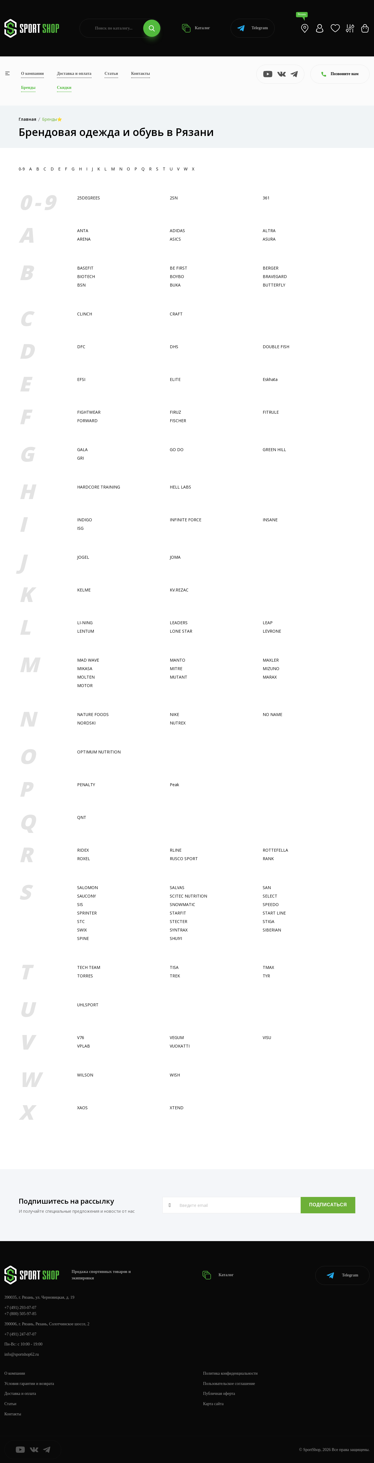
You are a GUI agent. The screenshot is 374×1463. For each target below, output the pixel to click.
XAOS (82, 1107)
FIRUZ (175, 412)
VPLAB (83, 1046)
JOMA (175, 557)
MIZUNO (271, 668)
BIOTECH (86, 276)
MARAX (270, 677)
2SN (174, 198)
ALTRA (269, 230)
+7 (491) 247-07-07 (20, 1333)
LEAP (268, 622)
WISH (175, 1075)
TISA (174, 967)
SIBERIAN (272, 930)
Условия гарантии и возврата (29, 1383)
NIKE (174, 714)
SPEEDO (271, 904)
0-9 (22, 169)
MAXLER (271, 660)
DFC (81, 346)
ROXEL (83, 858)
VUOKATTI (180, 1046)
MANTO (177, 660)
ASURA (269, 239)
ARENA (84, 239)
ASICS (175, 239)
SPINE (83, 938)
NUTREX (178, 723)
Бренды (28, 87)
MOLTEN (86, 677)
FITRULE (271, 412)
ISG (80, 528)
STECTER (178, 921)
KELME (84, 590)
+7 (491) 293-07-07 (20, 1307)
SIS (80, 904)
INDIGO (84, 519)
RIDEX (83, 850)
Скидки (64, 87)
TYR (266, 976)
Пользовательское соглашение (229, 1383)
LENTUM (85, 631)
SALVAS (177, 887)
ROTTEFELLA (275, 850)
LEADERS (179, 622)
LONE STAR (181, 631)
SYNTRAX (179, 930)
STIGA (268, 921)
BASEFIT (85, 268)
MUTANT (179, 677)
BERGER (270, 268)
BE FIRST (178, 268)
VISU (267, 1037)
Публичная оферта (219, 1393)
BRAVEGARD (275, 276)
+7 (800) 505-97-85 (20, 1313)
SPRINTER (87, 913)
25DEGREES (88, 198)
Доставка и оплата (74, 73)
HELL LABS (180, 487)
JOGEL (83, 557)
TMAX (268, 967)
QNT (81, 817)
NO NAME (272, 714)
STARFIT (178, 913)
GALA (82, 449)
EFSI (81, 379)
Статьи (111, 73)
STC (81, 921)
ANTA (82, 230)
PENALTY (86, 784)
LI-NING (85, 622)
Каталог (196, 28)
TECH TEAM (88, 967)
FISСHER (178, 420)
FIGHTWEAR (89, 412)
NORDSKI (86, 723)
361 (266, 198)
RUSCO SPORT (184, 858)
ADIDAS (177, 230)
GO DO (176, 449)
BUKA (175, 285)
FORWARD (87, 420)
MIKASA (84, 668)
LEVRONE (272, 631)
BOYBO (177, 276)
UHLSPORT (88, 1004)
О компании (32, 73)
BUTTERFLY (274, 285)
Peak (174, 784)
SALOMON (87, 887)
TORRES (85, 976)
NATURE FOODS (93, 714)
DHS (174, 346)
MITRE (176, 668)
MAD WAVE (88, 660)
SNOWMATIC (182, 904)
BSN (81, 285)
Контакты (140, 73)
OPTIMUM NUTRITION (99, 752)
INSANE (270, 519)
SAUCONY (86, 896)
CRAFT (176, 314)
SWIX (82, 930)
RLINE (175, 850)
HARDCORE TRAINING (98, 487)
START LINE (274, 913)
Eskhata (270, 379)
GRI (80, 458)
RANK (268, 858)
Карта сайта (213, 1403)
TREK (175, 976)
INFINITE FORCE (185, 519)
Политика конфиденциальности (230, 1373)
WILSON (85, 1075)
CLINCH (84, 314)
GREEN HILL (274, 449)
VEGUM (177, 1037)
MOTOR (85, 685)
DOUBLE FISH (276, 346)
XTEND (176, 1107)
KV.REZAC (179, 590)
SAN (267, 887)
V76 (80, 1037)
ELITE (175, 379)
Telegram (252, 28)
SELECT (270, 896)
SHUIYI (176, 938)
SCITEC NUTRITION (188, 896)
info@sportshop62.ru (21, 1354)
